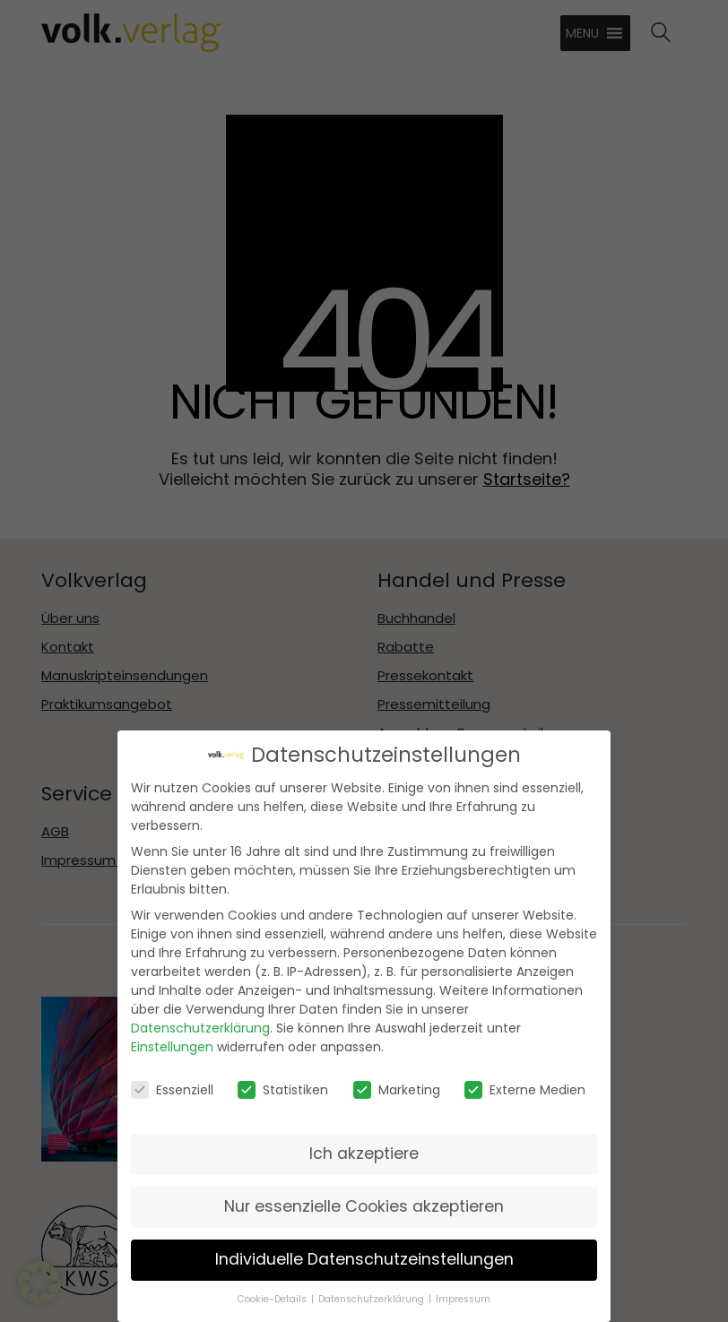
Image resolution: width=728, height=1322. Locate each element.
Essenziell (172, 1084)
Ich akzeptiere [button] (364, 1147)
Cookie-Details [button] (273, 1293)
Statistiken (283, 1084)
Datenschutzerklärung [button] (372, 1293)
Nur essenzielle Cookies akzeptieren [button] (364, 1200)
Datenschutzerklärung (200, 1023)
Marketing (396, 1084)
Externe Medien (524, 1084)
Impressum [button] (463, 1293)
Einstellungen (172, 1041)
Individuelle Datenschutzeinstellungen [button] (364, 1253)
